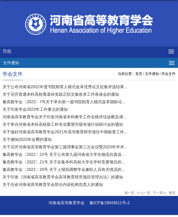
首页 (138, 74)
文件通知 (152, 74)
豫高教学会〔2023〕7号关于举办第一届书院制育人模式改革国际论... (64, 102)
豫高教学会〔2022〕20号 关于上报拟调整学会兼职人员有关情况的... (64, 169)
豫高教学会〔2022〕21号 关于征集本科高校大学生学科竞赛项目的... (64, 162)
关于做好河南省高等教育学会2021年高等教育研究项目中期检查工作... (65, 132)
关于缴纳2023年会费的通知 (27, 139)
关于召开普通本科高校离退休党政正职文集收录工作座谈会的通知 (61, 94)
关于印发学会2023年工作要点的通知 (35, 109)
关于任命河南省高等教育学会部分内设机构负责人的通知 (53, 184)
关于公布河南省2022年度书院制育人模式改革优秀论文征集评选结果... (65, 87)
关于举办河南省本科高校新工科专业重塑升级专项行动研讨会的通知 (63, 124)
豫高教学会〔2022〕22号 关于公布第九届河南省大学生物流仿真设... (64, 154)
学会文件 (168, 74)
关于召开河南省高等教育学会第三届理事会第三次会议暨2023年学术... (65, 147)
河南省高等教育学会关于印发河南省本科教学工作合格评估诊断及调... (64, 117)
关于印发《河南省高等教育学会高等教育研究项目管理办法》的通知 (63, 177)
